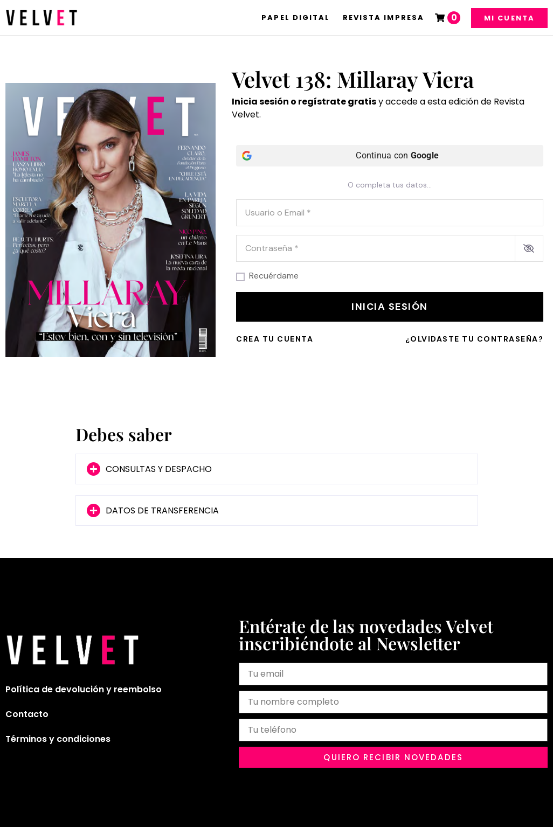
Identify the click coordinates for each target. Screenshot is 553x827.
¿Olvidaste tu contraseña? (474, 339)
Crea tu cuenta (274, 339)
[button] (277, 469)
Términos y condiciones (57, 739)
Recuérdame (274, 276)
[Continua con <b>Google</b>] (389, 155)
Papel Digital (295, 17)
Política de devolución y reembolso (83, 689)
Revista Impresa (384, 17)
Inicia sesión (389, 306)
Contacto (27, 714)
